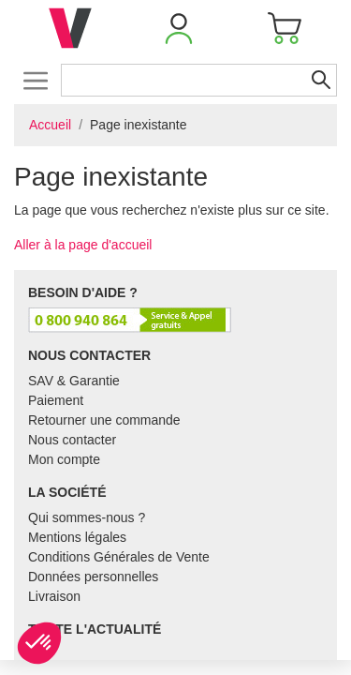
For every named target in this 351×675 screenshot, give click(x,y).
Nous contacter (72, 439)
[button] (178, 28)
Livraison (54, 596)
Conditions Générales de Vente (119, 556)
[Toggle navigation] (35, 80)
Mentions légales (77, 537)
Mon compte (64, 459)
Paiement (55, 400)
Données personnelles (93, 576)
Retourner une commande (104, 420)
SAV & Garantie (74, 380)
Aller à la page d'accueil (83, 244)
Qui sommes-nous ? (86, 517)
